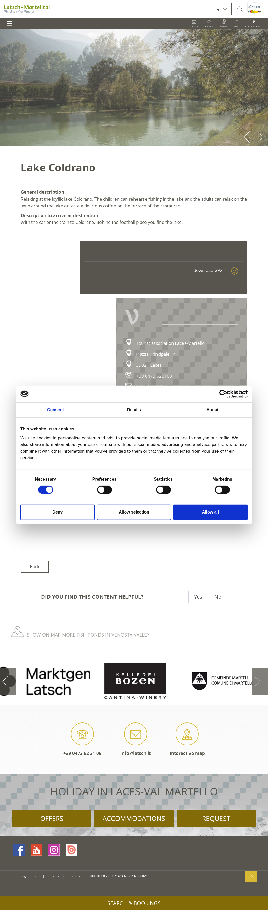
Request (216, 818)
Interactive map (187, 739)
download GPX (218, 270)
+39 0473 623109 (154, 376)
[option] (134, 87)
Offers (51, 818)
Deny (58, 512)
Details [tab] (134, 409)
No (217, 596)
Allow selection (134, 512)
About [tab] (212, 409)
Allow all (210, 512)
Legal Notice (30, 876)
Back (35, 566)
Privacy (53, 876)
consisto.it (165, 876)
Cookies (74, 876)
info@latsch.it (135, 739)
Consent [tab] (55, 409)
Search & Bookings (134, 903)
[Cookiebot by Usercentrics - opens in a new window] (225, 394)
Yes (198, 596)
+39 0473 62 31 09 (82, 739)
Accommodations (134, 818)
